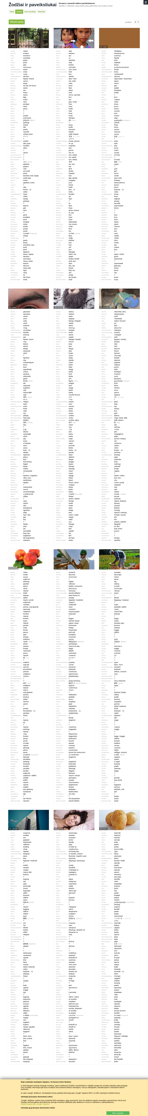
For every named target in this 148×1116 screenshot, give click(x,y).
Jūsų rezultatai (30, 12)
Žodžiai (19, 12)
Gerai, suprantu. (118, 1113)
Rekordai (41, 12)
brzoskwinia (21, 711)
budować (111, 711)
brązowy (111, 190)
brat (64, 190)
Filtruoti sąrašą (16, 22)
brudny (111, 450)
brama (19, 190)
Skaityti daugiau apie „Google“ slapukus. (35, 1104)
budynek (20, 971)
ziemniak (111, 971)
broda (65, 450)
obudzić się (67, 971)
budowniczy (67, 711)
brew (19, 450)
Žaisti (12, 12)
